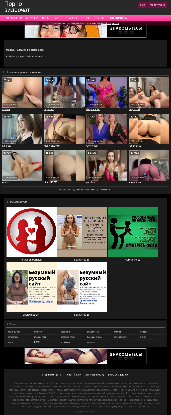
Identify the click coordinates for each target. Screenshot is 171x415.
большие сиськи (94, 337)
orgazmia (49, 109)
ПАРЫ (45, 18)
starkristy (6, 145)
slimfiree (6, 182)
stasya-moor (135, 182)
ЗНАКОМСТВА (118, 18)
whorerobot (92, 145)
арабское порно (68, 337)
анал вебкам (93, 332)
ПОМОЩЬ (100, 18)
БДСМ (37, 342)
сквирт (143, 337)
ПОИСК (85, 18)
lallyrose (6, 109)
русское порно (41, 337)
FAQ (78, 374)
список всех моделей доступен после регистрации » (85, 190)
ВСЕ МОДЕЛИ (14, 18)
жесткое (38, 332)
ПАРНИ (57, 18)
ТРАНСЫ (71, 18)
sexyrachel (134, 109)
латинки (91, 342)
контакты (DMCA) (94, 374)
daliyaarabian (93, 109)
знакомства (51, 374)
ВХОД (142, 5)
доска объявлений (118, 374)
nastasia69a (135, 145)
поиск (69, 374)
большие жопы (120, 337)
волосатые (13, 337)
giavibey (90, 182)
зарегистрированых (110, 23)
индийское (65, 342)
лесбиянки (65, 332)
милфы (143, 332)
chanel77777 (50, 182)
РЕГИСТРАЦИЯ (157, 5)
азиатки (117, 332)
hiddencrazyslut (52, 145)
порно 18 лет (14, 332)
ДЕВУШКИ (32, 18)
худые (11, 342)
